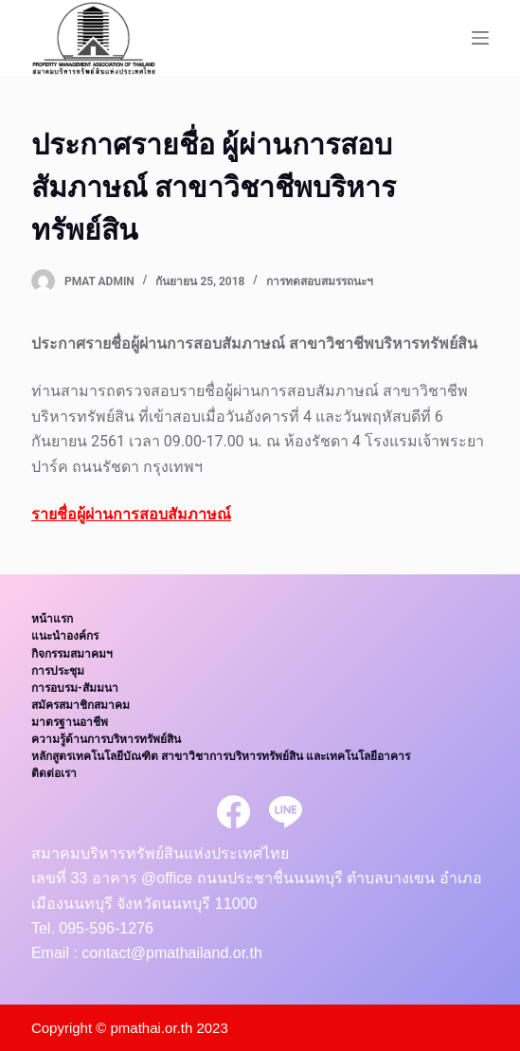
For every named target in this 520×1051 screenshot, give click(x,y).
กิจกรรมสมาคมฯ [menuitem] (72, 654)
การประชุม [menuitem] (57, 671)
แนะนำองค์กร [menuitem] (65, 636)
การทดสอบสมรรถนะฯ (319, 281)
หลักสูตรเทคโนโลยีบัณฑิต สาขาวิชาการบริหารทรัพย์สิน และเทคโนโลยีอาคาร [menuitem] (220, 756)
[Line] (285, 811)
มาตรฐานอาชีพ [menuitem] (69, 722)
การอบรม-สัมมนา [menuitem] (74, 688)
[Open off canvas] (480, 37)
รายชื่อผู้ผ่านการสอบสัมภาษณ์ (131, 514)
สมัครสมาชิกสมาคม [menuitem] (80, 705)
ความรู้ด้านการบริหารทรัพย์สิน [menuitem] (106, 739)
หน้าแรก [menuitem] (52, 618)
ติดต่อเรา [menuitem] (54, 773)
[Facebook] (233, 811)
